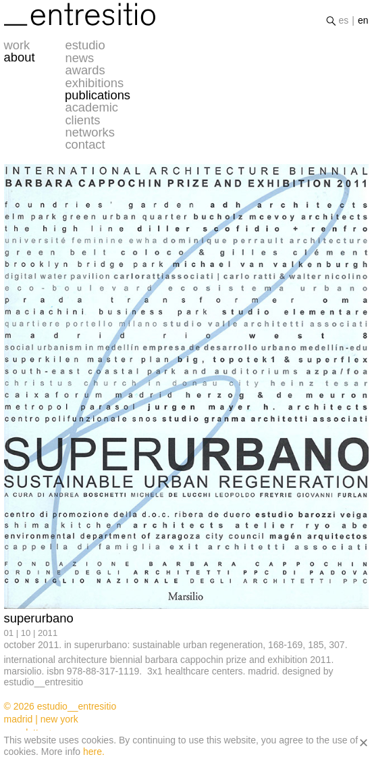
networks (90, 132)
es (343, 20)
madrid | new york (41, 719)
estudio (85, 45)
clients (82, 120)
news (79, 58)
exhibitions (94, 83)
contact (85, 145)
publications (97, 95)
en (363, 20)
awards (85, 70)
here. (94, 751)
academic (91, 107)
